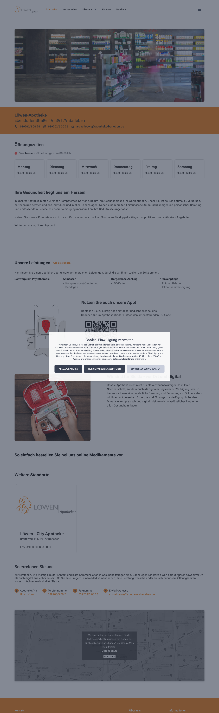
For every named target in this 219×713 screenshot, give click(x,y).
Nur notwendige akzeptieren (104, 369)
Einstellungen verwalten (145, 369)
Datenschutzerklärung (123, 359)
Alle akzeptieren (68, 369)
